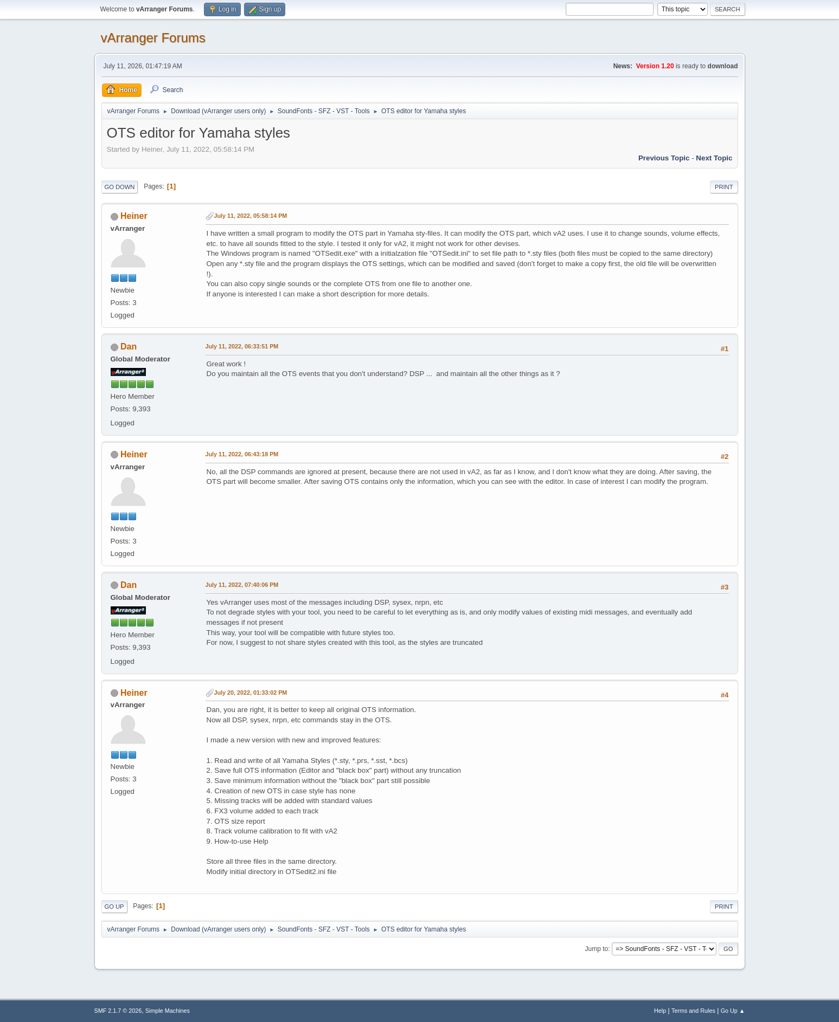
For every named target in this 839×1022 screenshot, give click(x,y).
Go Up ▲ (733, 1010)
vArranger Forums (153, 37)
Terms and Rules (693, 1010)
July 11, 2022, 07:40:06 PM (242, 584)
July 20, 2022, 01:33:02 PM (250, 692)
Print (724, 187)
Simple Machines (167, 1010)
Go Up (114, 906)
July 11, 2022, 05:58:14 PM (250, 215)
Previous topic (664, 158)
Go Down (120, 187)
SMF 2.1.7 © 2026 (118, 1010)
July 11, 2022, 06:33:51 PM (242, 346)
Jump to (597, 949)
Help (660, 1010)
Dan (128, 346)
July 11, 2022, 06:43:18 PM (242, 454)
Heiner (134, 216)
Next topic (714, 158)
